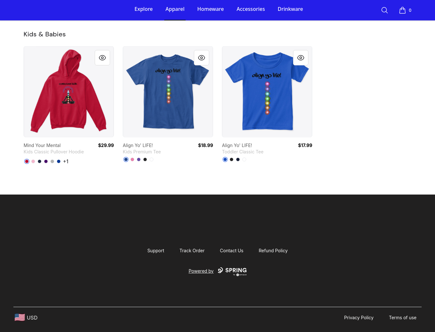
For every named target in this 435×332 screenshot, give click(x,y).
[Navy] (39, 161)
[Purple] (46, 161)
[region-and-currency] (26, 317)
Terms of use (403, 317)
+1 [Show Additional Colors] (66, 161)
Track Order (192, 250)
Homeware (210, 8)
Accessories (251, 8)
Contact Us (232, 250)
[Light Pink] (33, 161)
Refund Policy (273, 250)
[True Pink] (132, 159)
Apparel (175, 8)
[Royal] (59, 161)
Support (155, 250)
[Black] (145, 159)
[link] (69, 92)
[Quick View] (102, 57)
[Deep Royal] (126, 159)
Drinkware (290, 8)
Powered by (217, 271)
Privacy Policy (359, 317)
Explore (144, 8)
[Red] (27, 161)
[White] (151, 159)
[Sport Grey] (52, 161)
